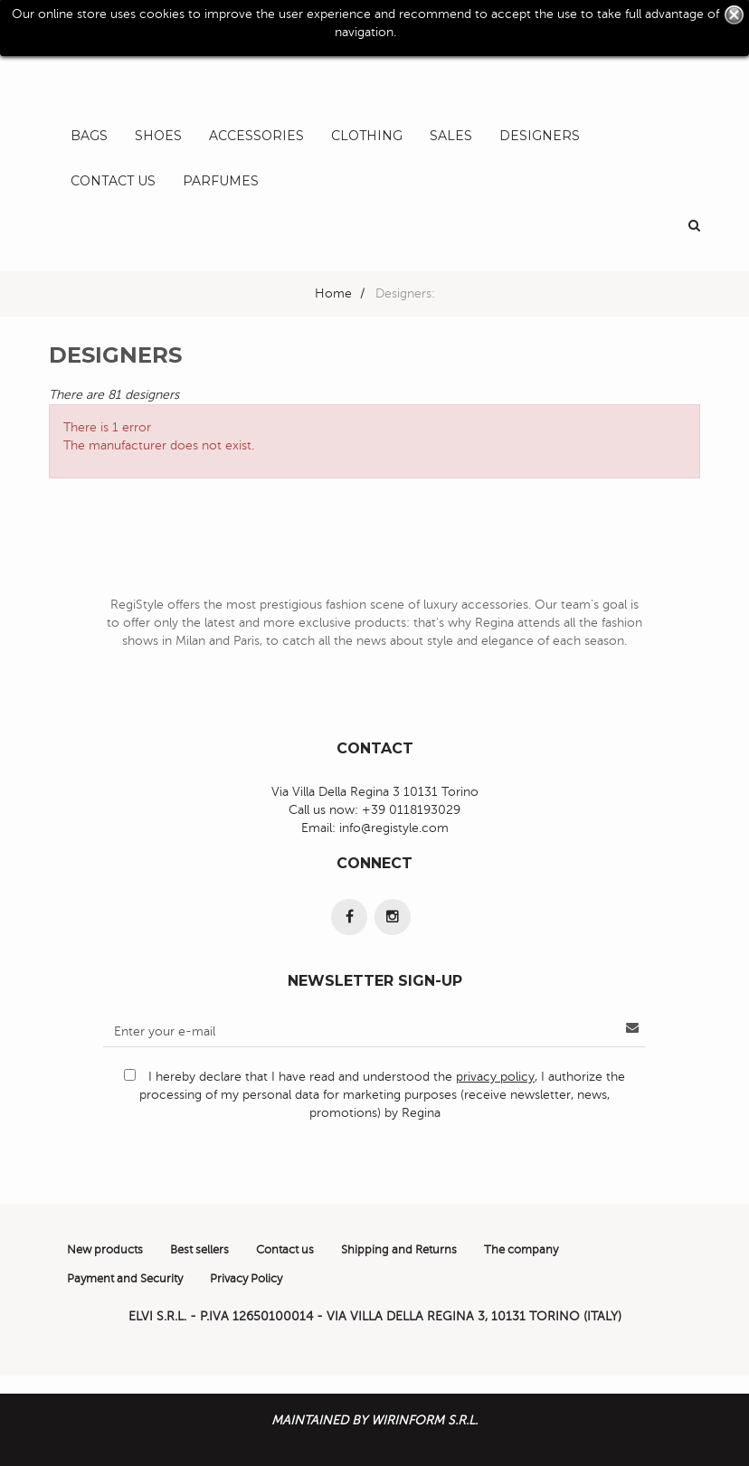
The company (521, 1250)
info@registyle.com (394, 828)
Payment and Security (125, 1278)
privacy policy (495, 1076)
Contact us (285, 1250)
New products (105, 1250)
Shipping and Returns (399, 1250)
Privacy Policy (246, 1278)
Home (333, 293)
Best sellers (199, 1250)
